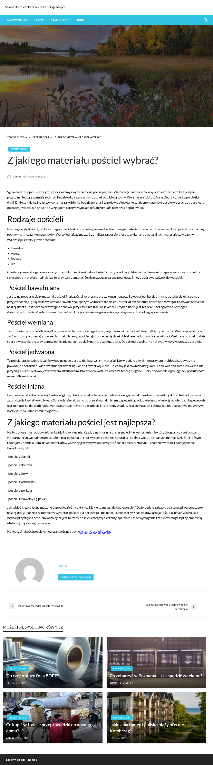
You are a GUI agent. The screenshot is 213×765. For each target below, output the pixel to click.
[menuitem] (16, 20)
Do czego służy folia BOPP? (32, 675)
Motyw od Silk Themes (21, 759)
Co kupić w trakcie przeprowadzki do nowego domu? (49, 727)
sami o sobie (60, 20)
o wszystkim (17, 20)
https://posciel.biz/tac (96, 531)
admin (17, 176)
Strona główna (17, 137)
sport (38, 20)
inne (80, 20)
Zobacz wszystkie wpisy (75, 577)
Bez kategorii (40, 137)
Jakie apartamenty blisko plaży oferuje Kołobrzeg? (147, 727)
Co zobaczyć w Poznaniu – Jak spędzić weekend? (156, 675)
